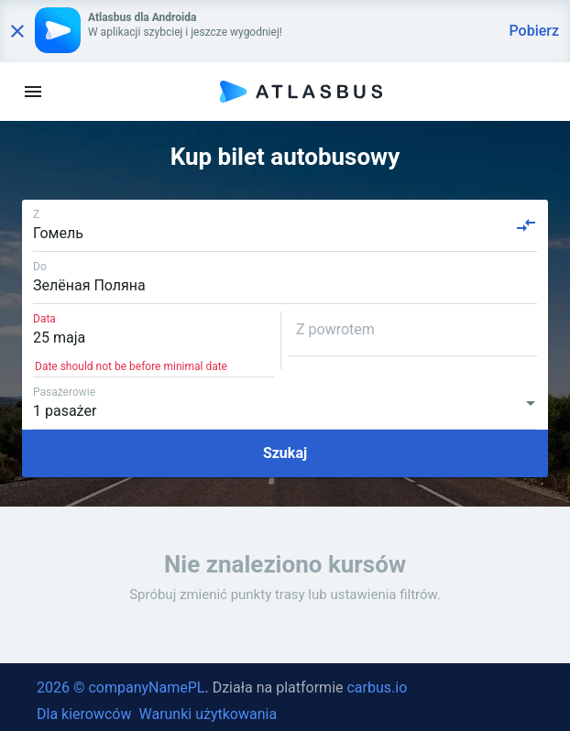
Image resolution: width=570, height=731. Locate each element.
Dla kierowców (84, 714)
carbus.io (376, 687)
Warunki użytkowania (207, 714)
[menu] (33, 92)
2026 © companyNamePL (120, 687)
